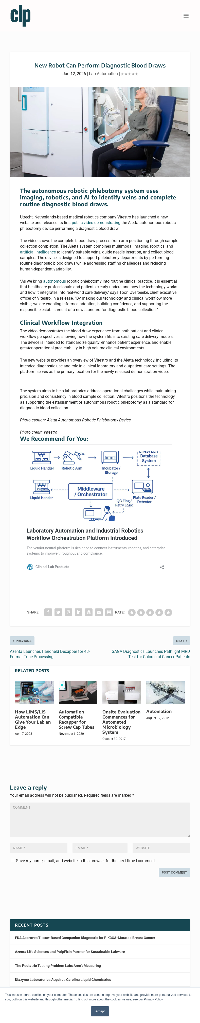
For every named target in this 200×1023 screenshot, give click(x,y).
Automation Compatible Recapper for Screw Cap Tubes (77, 719)
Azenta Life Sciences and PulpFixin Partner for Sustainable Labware (70, 952)
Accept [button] (100, 1011)
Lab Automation (103, 73)
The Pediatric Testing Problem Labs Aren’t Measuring (58, 966)
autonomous (54, 281)
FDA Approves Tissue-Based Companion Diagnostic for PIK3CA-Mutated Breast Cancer (85, 938)
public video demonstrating (96, 222)
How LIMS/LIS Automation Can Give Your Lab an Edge (33, 719)
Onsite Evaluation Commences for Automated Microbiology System (121, 722)
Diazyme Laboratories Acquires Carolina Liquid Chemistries (63, 980)
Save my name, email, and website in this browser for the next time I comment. (86, 860)
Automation (159, 711)
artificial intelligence (38, 252)
